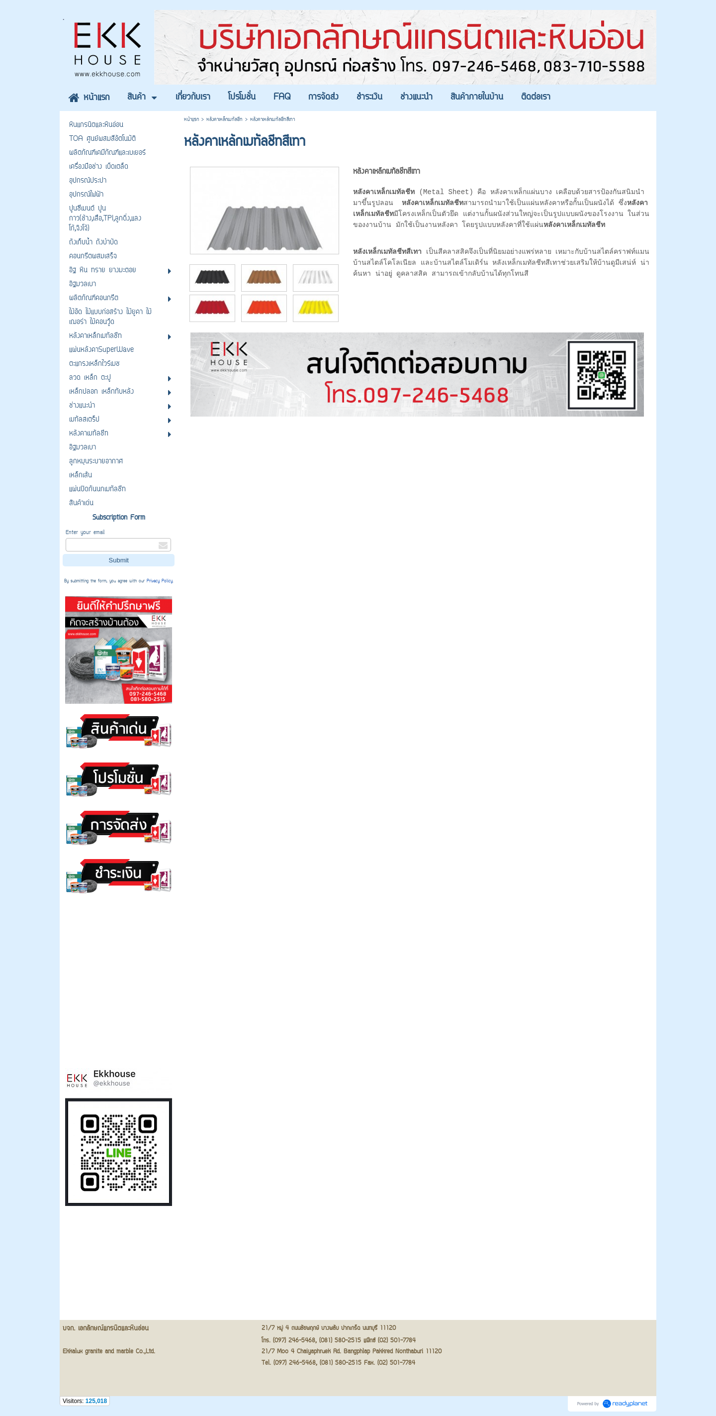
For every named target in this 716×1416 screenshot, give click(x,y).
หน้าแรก (191, 119)
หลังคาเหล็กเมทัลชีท (224, 119)
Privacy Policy (160, 581)
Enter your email (85, 533)
